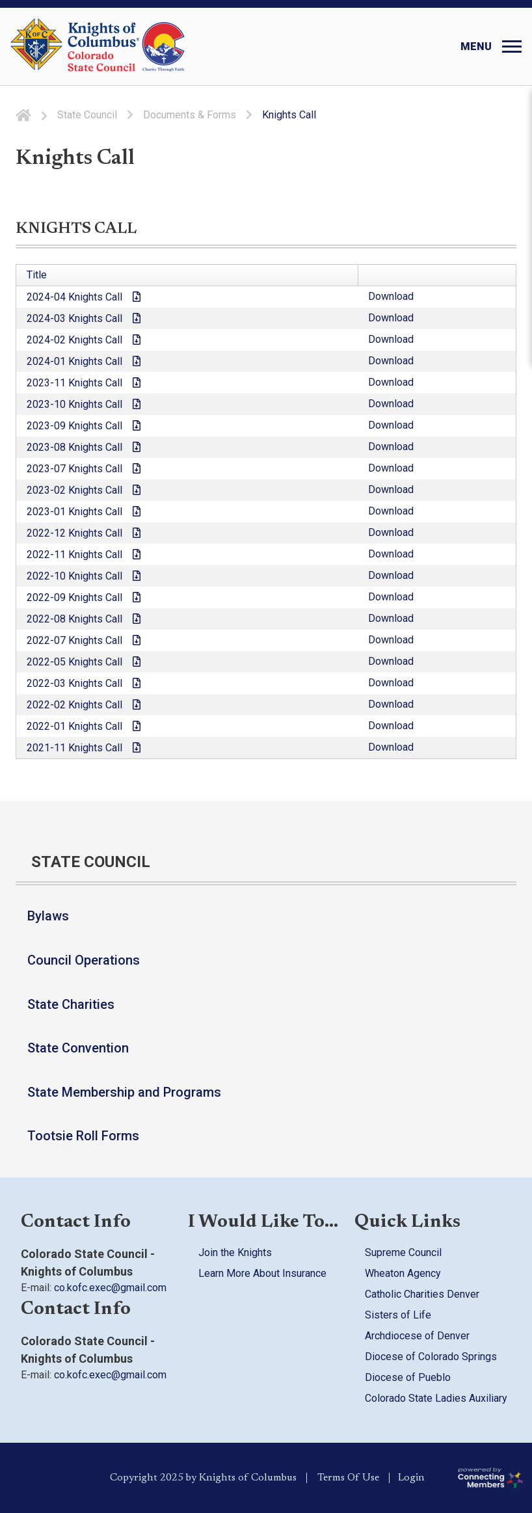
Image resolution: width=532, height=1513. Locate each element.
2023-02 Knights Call (74, 490)
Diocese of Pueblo (408, 1377)
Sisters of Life (398, 1315)
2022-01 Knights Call (74, 726)
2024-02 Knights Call (74, 340)
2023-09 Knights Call (74, 426)
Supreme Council (403, 1252)
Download (391, 296)
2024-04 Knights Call (74, 297)
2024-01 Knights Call (74, 361)
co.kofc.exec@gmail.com (110, 1287)
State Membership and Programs (124, 1092)
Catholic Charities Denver (422, 1294)
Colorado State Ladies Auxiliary (436, 1398)
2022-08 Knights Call (74, 619)
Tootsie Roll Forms (83, 1136)
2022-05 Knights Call (74, 662)
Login (414, 1478)
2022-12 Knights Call (74, 533)
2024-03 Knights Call (74, 318)
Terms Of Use (346, 1478)
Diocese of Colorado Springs (431, 1356)
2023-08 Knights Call (74, 447)
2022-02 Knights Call (74, 705)
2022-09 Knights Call (74, 597)
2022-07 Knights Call (74, 640)
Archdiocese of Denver (417, 1336)
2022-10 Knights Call (74, 576)
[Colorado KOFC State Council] (126, 47)
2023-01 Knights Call (74, 511)
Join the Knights (235, 1252)
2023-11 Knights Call (74, 383)
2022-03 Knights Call (74, 683)
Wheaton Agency (403, 1273)
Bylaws (48, 916)
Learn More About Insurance (262, 1273)
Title (37, 275)
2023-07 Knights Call (74, 468)
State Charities (70, 1004)
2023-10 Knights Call (74, 404)
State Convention (78, 1048)
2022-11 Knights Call (74, 554)
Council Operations (83, 960)
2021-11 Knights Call (74, 748)
